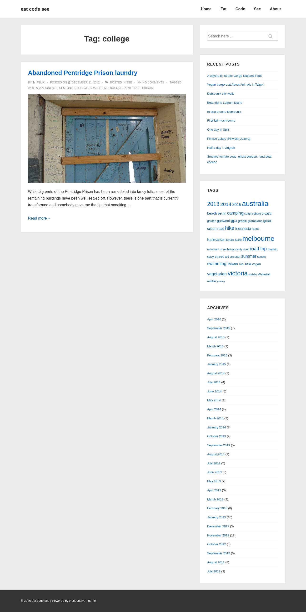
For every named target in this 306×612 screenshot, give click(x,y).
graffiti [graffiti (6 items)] (242, 221)
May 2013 (214, 481)
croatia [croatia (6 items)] (266, 213)
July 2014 (214, 382)
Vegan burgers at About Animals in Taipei (235, 84)
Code (240, 9)
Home (206, 9)
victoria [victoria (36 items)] (238, 273)
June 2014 (214, 391)
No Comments (153, 82)
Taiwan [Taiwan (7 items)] (232, 264)
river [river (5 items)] (246, 249)
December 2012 (218, 526)
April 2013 (214, 490)
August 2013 (216, 454)
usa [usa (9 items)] (248, 264)
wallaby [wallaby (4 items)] (253, 274)
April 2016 (214, 319)
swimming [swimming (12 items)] (216, 263)
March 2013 (215, 499)
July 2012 (214, 571)
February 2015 (217, 355)
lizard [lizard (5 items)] (238, 240)
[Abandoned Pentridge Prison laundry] (85, 82)
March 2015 (215, 346)
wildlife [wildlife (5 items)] (211, 281)
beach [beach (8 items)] (212, 213)
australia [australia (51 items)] (255, 203)
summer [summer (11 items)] (248, 256)
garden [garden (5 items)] (211, 221)
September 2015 (218, 328)
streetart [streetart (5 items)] (235, 256)
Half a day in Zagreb (221, 147)
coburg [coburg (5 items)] (256, 213)
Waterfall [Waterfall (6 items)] (264, 274)
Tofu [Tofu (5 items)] (241, 264)
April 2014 (214, 409)
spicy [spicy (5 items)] (210, 256)
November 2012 (218, 535)
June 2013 (214, 472)
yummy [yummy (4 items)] (221, 281)
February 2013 (217, 508)
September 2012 (218, 553)
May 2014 (214, 400)
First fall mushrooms (221, 120)
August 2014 (216, 373)
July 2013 (214, 463)
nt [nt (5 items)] (221, 249)
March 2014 (215, 418)
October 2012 (216, 544)
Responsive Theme (82, 600)
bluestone (64, 88)
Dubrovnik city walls (220, 93)
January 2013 (216, 517)
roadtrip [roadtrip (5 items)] (272, 249)
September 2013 (218, 445)
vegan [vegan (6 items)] (256, 264)
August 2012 (216, 562)
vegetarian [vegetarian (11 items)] (217, 274)
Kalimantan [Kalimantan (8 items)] (216, 239)
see (129, 82)
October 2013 (216, 436)
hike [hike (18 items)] (229, 228)
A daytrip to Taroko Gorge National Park (234, 75)
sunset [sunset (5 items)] (261, 256)
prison (147, 88)
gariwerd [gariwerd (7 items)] (223, 221)
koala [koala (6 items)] (230, 240)
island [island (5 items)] (255, 229)
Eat (223, 9)
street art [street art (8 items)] (222, 256)
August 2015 (216, 337)
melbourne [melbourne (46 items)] (258, 238)
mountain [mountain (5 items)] (213, 249)
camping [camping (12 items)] (235, 213)
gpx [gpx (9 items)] (234, 220)
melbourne (113, 88)
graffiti (96, 88)
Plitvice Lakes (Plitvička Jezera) (229, 138)
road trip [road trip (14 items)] (258, 248)
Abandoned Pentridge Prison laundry (82, 72)
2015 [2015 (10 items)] (236, 204)
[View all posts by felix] (39, 82)
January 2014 (216, 427)
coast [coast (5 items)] (247, 213)
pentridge (132, 88)
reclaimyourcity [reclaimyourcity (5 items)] (232, 249)
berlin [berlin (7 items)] (222, 213)
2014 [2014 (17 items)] (225, 204)
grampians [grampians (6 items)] (254, 221)
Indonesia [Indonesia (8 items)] (243, 228)
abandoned (45, 88)
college (81, 88)
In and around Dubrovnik (224, 111)
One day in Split (218, 129)
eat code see (35, 9)
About (275, 9)
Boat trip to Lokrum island (224, 102)
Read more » (39, 218)
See (257, 9)
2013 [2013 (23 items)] (213, 204)
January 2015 (216, 364)
